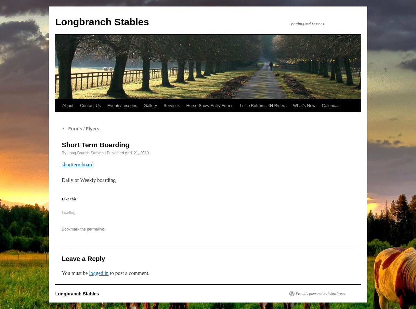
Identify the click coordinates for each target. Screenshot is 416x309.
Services (171, 105)
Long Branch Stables (85, 153)
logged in (99, 273)
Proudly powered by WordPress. (321, 293)
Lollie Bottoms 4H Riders (263, 105)
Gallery (150, 105)
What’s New (304, 105)
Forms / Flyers (80, 128)
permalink (95, 229)
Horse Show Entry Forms (209, 105)
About (67, 105)
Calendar (330, 105)
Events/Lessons (122, 105)
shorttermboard (78, 164)
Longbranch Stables (102, 22)
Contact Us (90, 105)
